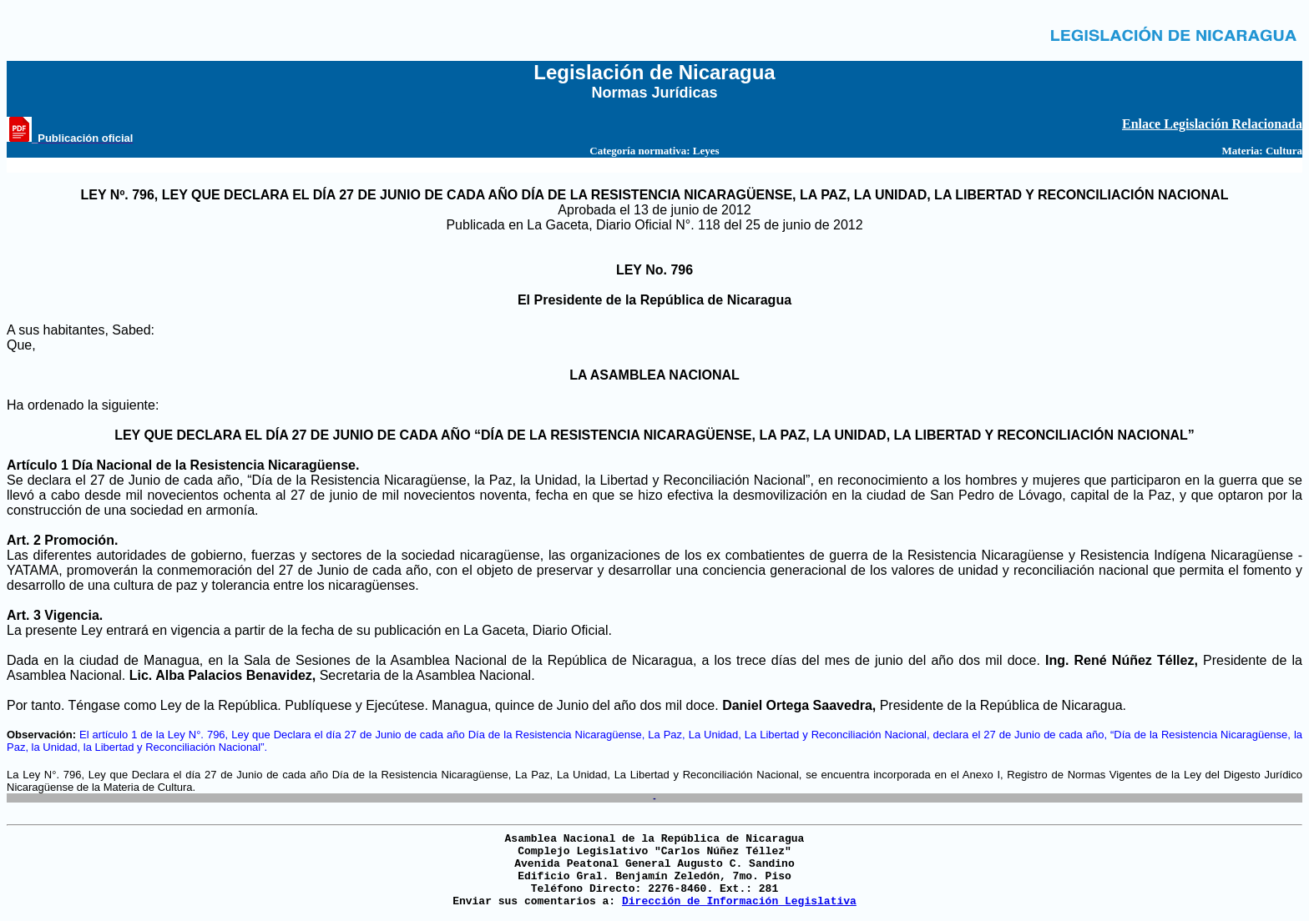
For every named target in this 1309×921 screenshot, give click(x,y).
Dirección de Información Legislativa (739, 901)
